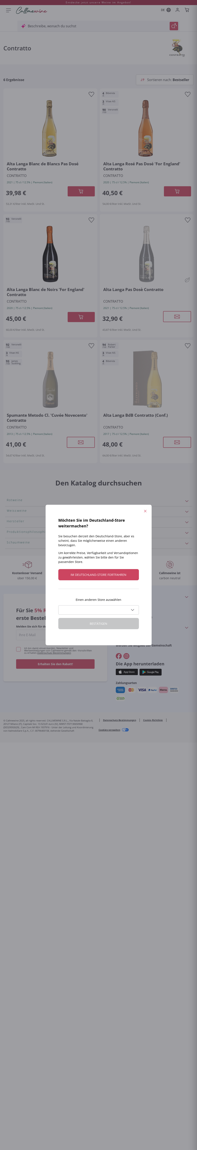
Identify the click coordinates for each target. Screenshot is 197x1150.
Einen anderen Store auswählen (98, 600)
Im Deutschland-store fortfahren (98, 575)
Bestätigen (98, 624)
